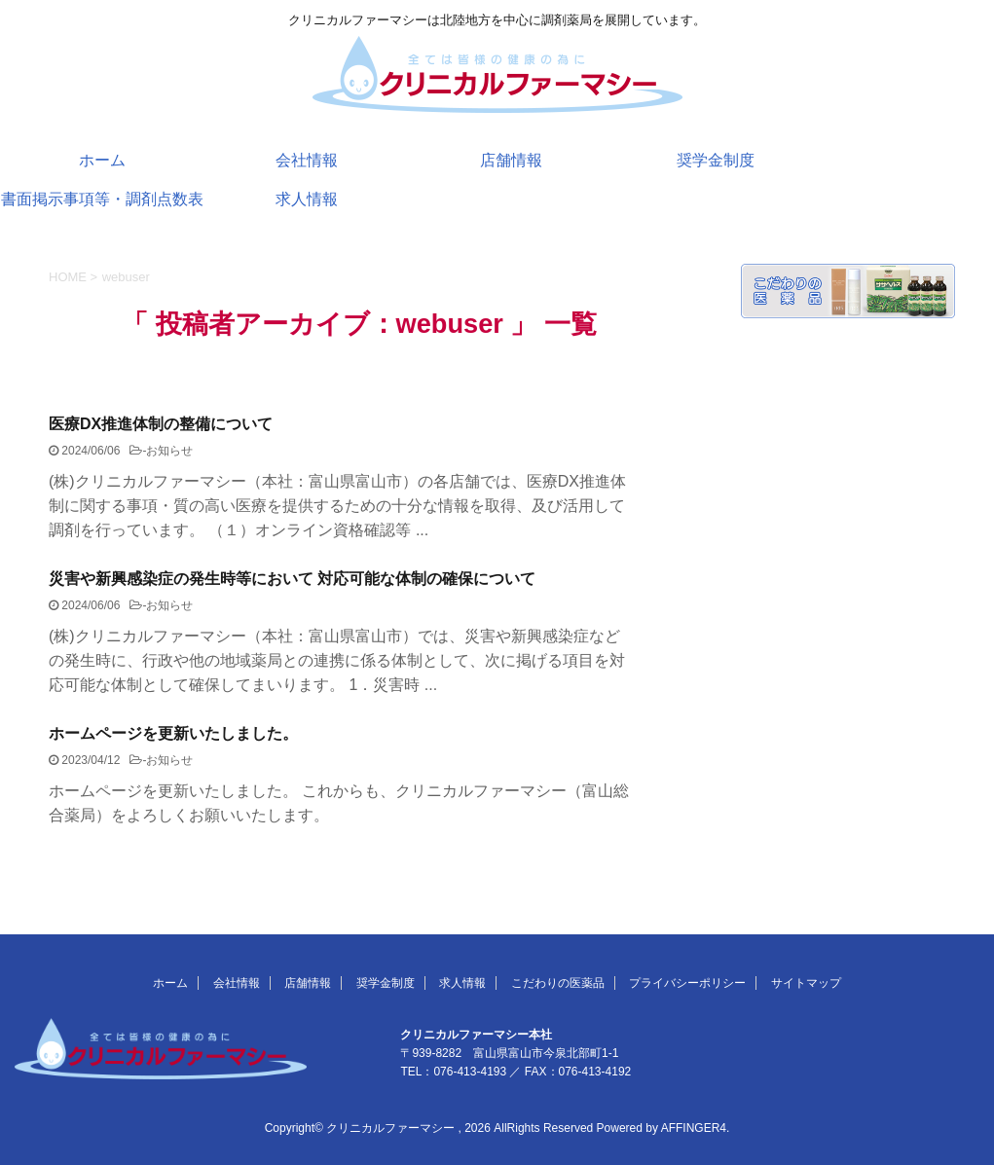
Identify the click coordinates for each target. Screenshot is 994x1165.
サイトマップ (806, 983)
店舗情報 (511, 160)
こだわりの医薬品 (558, 983)
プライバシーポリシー (687, 983)
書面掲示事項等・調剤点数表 (102, 199)
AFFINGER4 (693, 1128)
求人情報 (307, 199)
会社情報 (307, 160)
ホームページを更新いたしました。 (173, 733)
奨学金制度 (716, 160)
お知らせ (169, 450)
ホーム (102, 160)
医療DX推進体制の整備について (161, 424)
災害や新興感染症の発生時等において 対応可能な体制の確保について (292, 578)
